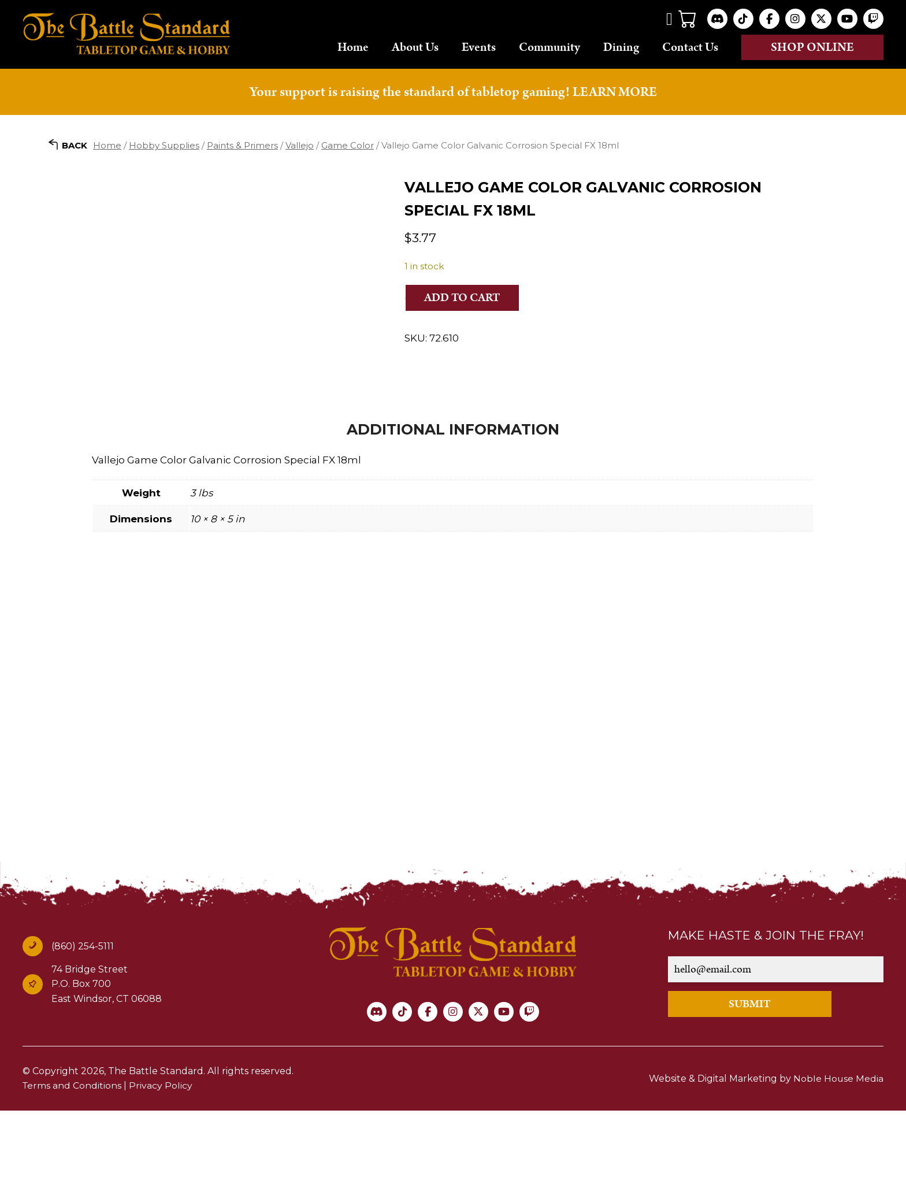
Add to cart (463, 297)
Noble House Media (838, 1166)
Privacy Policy (162, 1173)
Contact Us (690, 46)
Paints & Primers (242, 144)
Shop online (812, 47)
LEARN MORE (614, 92)
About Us (415, 46)
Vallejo (299, 144)
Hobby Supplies (164, 144)
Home (353, 46)
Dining (621, 46)
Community (549, 46)
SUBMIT (754, 1092)
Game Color (347, 144)
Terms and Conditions (72, 1173)
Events (479, 46)
